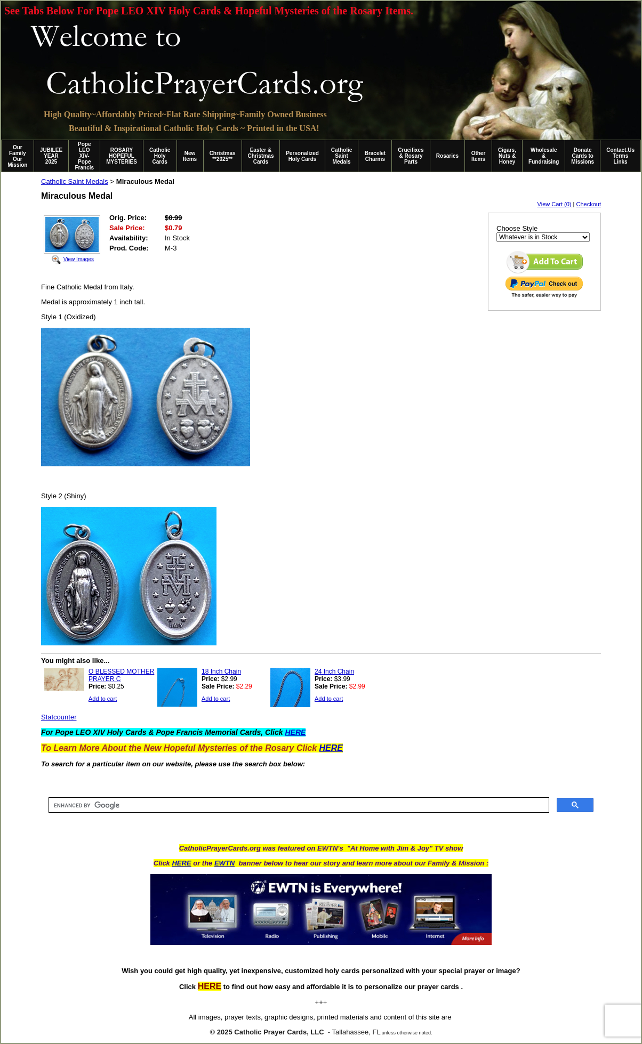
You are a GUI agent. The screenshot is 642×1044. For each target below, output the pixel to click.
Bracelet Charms (375, 156)
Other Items (478, 156)
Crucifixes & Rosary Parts (410, 156)
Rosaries (447, 156)
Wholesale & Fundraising (543, 156)
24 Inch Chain (334, 671)
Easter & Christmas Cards (261, 156)
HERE (181, 863)
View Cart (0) (554, 204)
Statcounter (59, 717)
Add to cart (103, 698)
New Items (190, 156)
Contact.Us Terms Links (620, 156)
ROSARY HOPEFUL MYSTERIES (121, 156)
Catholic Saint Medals (341, 156)
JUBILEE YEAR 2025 (51, 156)
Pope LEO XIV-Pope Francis (84, 156)
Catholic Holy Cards (159, 156)
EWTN (224, 863)
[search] (298, 805)
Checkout (588, 204)
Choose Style (516, 228)
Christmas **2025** (223, 156)
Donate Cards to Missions (582, 156)
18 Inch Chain (221, 671)
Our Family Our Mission (17, 156)
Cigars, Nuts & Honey (507, 156)
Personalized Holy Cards (302, 156)
